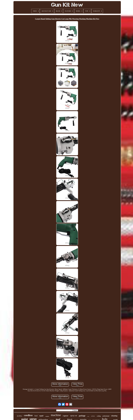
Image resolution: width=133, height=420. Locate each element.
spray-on (73, 415)
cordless (28, 415)
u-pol (88, 416)
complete (47, 416)
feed (35, 416)
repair (41, 416)
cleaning (114, 416)
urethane (93, 416)
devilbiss (19, 416)
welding (99, 416)
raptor (65, 416)
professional (106, 416)
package (82, 416)
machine (56, 415)
